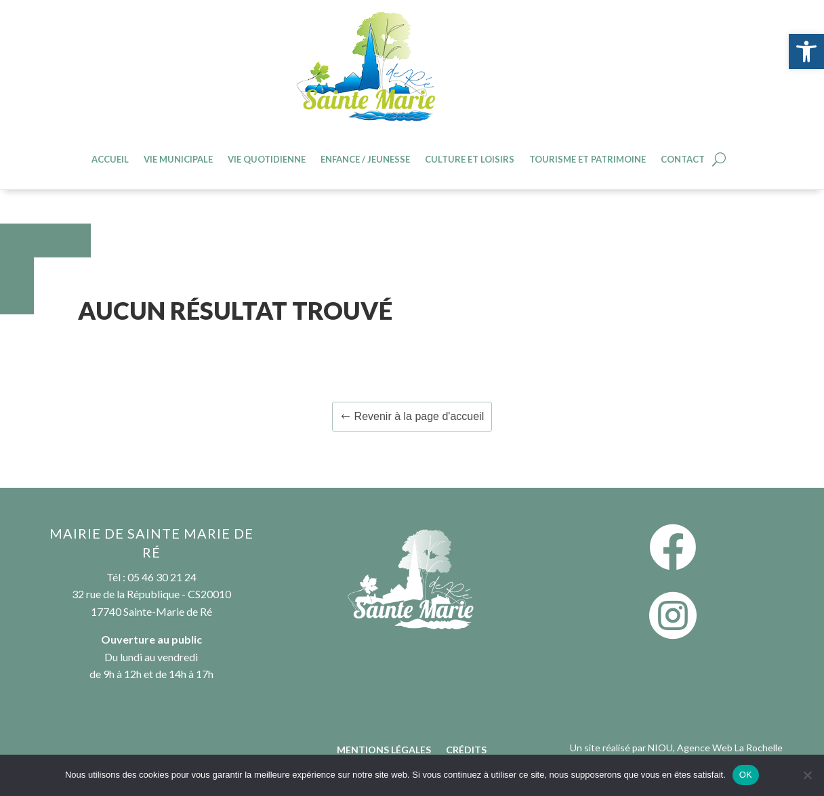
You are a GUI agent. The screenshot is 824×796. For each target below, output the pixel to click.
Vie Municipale (178, 159)
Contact (683, 159)
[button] (806, 51)
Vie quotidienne (267, 159)
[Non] (807, 775)
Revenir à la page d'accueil (419, 416)
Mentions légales (384, 750)
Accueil (110, 159)
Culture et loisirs (469, 159)
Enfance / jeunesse (365, 159)
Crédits (466, 750)
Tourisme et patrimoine (587, 159)
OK (745, 775)
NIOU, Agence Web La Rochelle (715, 747)
